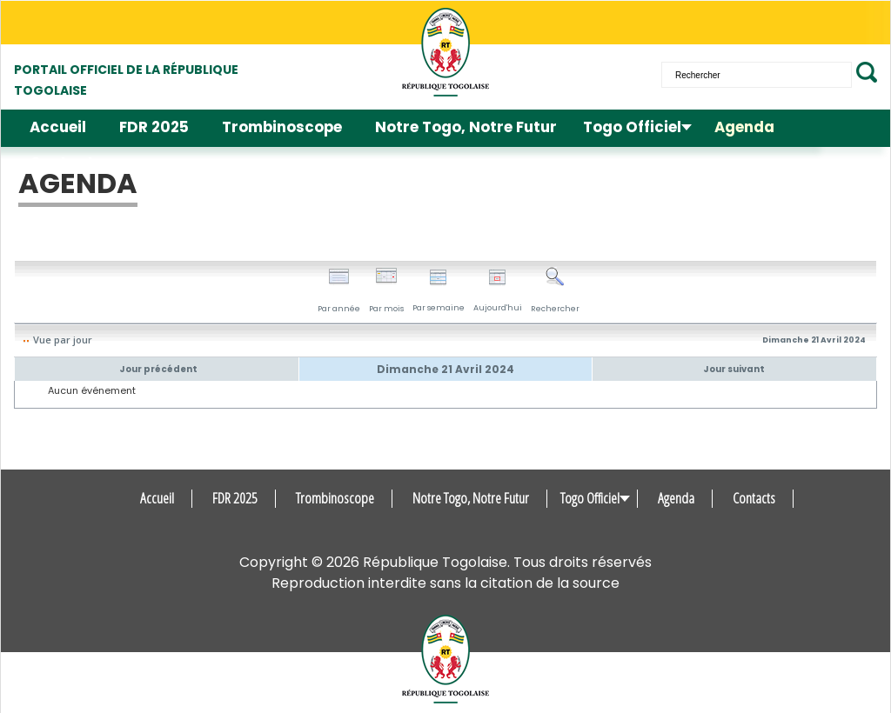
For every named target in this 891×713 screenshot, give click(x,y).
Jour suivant (734, 369)
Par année (339, 290)
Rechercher (555, 290)
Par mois (386, 290)
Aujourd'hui (497, 291)
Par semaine (438, 291)
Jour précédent (158, 369)
